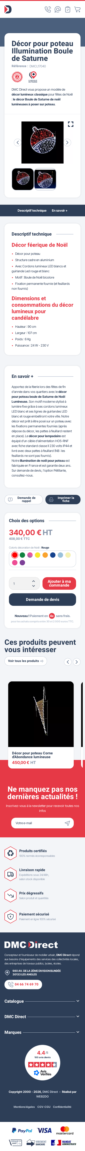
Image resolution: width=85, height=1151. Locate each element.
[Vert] (22, 555)
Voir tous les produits (25, 661)
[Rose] (15, 563)
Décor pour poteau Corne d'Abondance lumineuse (32, 755)
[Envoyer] (68, 823)
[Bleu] (53, 555)
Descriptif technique (32, 210)
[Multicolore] (30, 555)
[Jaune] (37, 555)
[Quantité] (24, 583)
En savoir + (60, 210)
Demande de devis (42, 599)
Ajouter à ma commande (59, 583)
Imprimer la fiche (61, 499)
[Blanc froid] (60, 555)
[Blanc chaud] (68, 555)
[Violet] (22, 563)
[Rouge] (15, 555)
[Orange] (45, 555)
